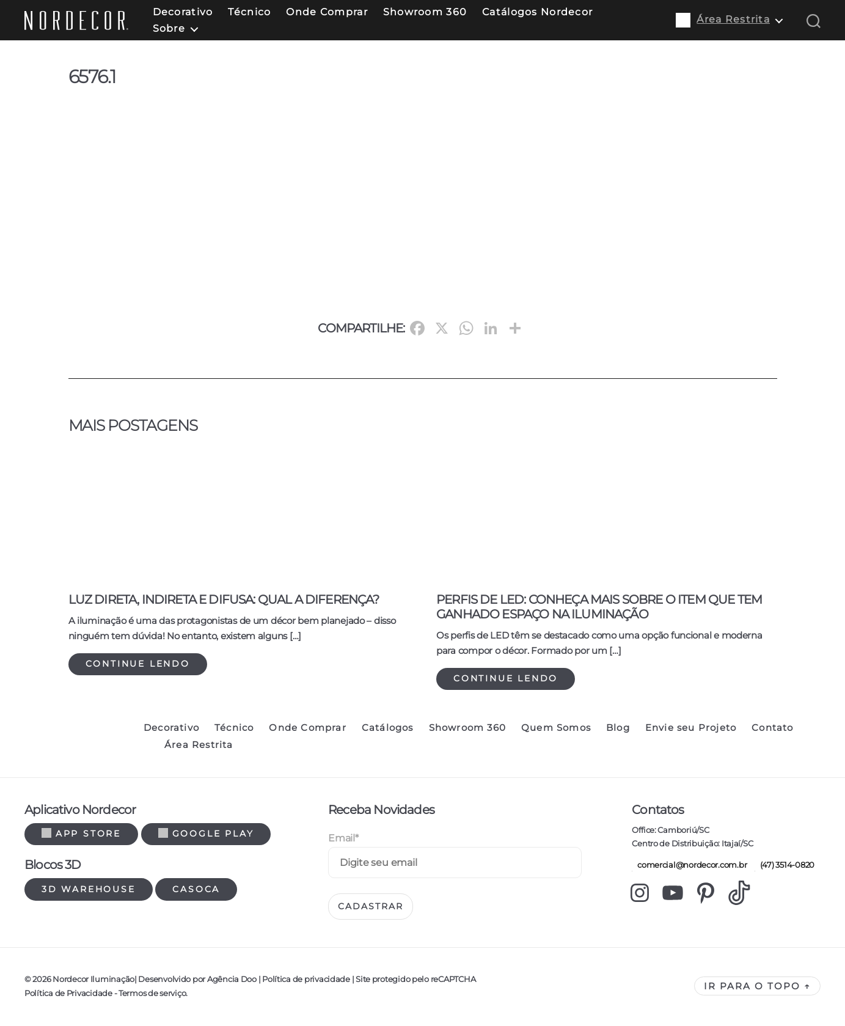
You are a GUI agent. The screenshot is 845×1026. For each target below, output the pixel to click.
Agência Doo (232, 979)
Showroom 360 (425, 12)
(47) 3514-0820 (784, 865)
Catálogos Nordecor (537, 12)
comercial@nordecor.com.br (689, 865)
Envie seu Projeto (690, 727)
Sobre (169, 28)
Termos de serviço (152, 993)
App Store (81, 833)
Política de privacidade (305, 979)
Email (343, 838)
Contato (772, 727)
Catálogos (388, 727)
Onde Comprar (326, 12)
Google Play (206, 833)
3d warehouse (89, 889)
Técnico (249, 12)
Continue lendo (138, 663)
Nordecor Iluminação (93, 979)
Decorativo (183, 12)
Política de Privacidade (68, 993)
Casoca (196, 889)
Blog (618, 727)
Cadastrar (370, 906)
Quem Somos (556, 727)
